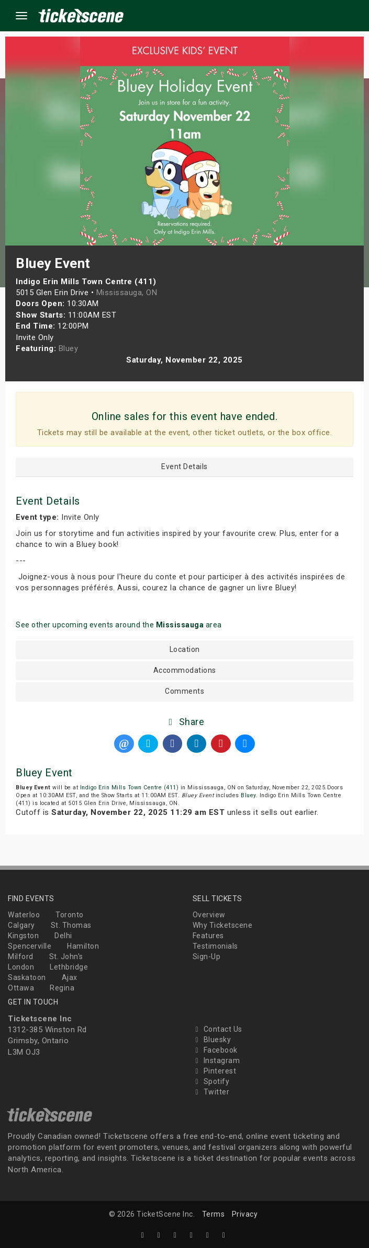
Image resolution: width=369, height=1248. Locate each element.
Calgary (21, 925)
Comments (184, 691)
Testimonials (215, 946)
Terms (213, 1214)
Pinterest (215, 1071)
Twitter (211, 1092)
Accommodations (184, 670)
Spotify (211, 1081)
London (21, 967)
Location (185, 650)
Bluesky (212, 1039)
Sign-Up (207, 956)
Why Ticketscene (223, 925)
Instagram (216, 1060)
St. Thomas (71, 925)
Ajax (69, 977)
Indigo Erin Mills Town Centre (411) (129, 787)
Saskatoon (27, 977)
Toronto (69, 915)
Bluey (248, 795)
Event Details (184, 467)
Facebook (215, 1050)
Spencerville (29, 946)
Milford (20, 956)
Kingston (23, 935)
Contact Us (217, 1029)
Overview (209, 915)
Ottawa (21, 988)
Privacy (245, 1214)
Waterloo (24, 915)
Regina (62, 988)
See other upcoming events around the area (119, 625)
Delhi (63, 935)
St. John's (66, 956)
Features (208, 935)
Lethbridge (69, 967)
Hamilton (83, 946)
